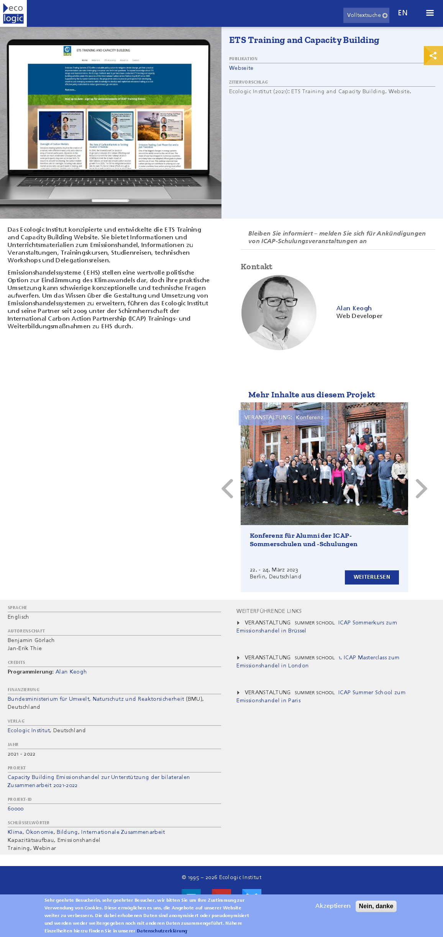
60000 (16, 809)
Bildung (67, 832)
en (403, 13)
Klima (15, 832)
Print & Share (433, 55)
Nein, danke (376, 906)
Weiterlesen (372, 577)
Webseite (241, 68)
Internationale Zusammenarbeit (123, 832)
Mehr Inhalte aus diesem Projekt (311, 394)
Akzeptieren (333, 906)
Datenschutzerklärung (162, 931)
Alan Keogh (71, 672)
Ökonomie (40, 832)
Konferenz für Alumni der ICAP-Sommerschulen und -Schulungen (304, 539)
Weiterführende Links (269, 611)
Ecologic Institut (29, 730)
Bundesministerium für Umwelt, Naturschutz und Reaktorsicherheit (96, 699)
